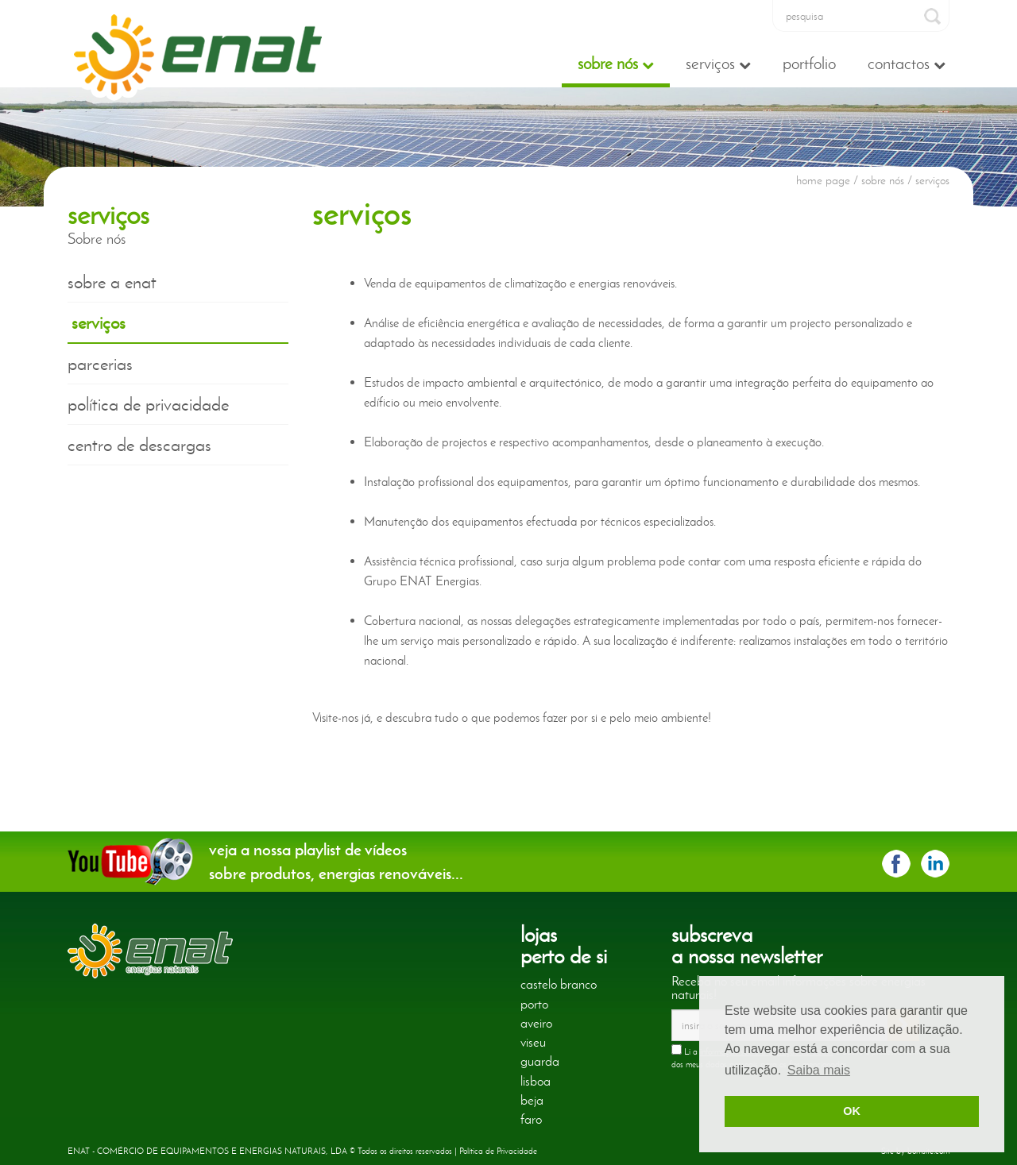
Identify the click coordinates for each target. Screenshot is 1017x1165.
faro (531, 1119)
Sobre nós (616, 63)
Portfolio (809, 63)
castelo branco (558, 984)
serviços (99, 322)
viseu (533, 1042)
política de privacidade (148, 404)
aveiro (536, 1023)
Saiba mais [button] (818, 1070)
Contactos (906, 63)
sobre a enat (112, 282)
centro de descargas (139, 445)
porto (534, 1004)
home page (823, 180)
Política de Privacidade (498, 1150)
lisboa (535, 1081)
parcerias (100, 364)
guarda (539, 1061)
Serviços (718, 63)
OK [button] (851, 1111)
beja (531, 1100)
